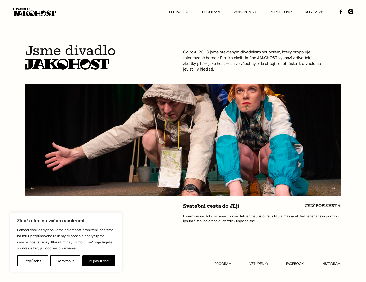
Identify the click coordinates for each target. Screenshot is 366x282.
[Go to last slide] (32, 188)
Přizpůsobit (32, 261)
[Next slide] (333, 188)
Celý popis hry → (323, 206)
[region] (66, 242)
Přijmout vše (99, 261)
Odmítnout (65, 261)
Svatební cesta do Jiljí (211, 206)
